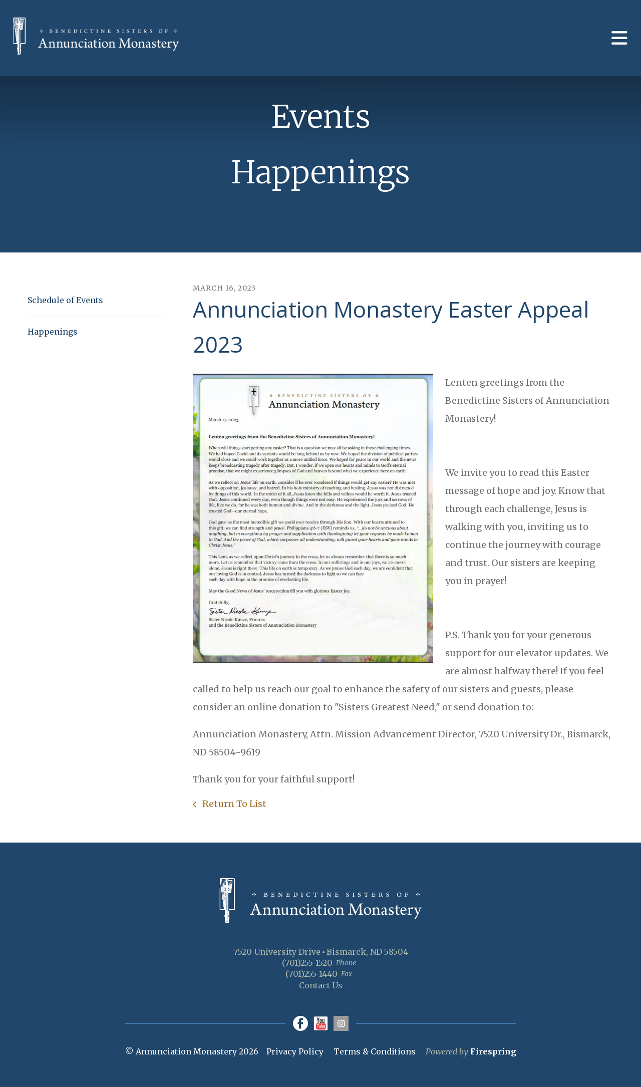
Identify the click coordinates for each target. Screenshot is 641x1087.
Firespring (493, 1051)
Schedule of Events (65, 300)
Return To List (233, 803)
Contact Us (321, 985)
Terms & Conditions (375, 1051)
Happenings (53, 332)
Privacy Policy (295, 1051)
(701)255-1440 (311, 974)
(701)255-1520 (307, 963)
